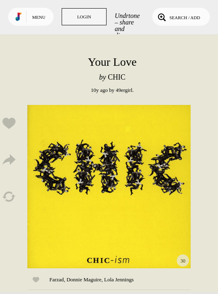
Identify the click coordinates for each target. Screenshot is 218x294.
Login (84, 16)
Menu (38, 17)
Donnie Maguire (84, 279)
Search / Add (178, 17)
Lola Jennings (119, 279)
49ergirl (124, 90)
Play (109, 186)
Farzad (56, 279)
